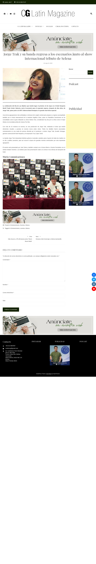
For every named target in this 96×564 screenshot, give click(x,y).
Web (4, 300)
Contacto (75, 26)
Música (27, 225)
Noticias (38, 26)
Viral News (48, 373)
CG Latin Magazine (24, 26)
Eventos (22, 225)
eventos (22, 228)
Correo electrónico (8, 292)
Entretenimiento (14, 225)
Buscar (71, 69)
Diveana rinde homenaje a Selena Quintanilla (49, 237)
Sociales (49, 26)
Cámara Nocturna (62, 26)
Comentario (6, 259)
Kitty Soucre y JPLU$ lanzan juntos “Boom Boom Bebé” (18, 238)
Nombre (5, 284)
